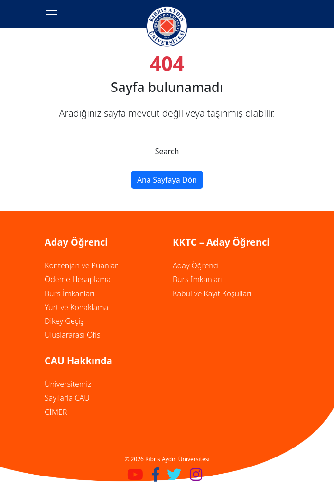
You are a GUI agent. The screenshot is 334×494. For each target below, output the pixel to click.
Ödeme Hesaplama (78, 279)
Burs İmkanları (69, 293)
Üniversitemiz (68, 384)
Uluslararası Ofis (72, 334)
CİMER (56, 412)
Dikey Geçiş (64, 321)
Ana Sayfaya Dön (167, 179)
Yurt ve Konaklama (76, 307)
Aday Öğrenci (196, 265)
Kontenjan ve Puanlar (81, 265)
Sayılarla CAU (67, 398)
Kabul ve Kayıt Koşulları (212, 293)
